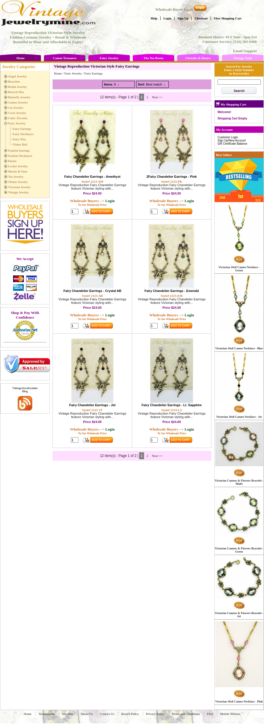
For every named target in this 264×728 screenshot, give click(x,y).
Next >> (157, 97)
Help (154, 18)
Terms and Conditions (186, 714)
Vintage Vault (242, 58)
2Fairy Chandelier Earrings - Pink (171, 176)
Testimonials (47, 714)
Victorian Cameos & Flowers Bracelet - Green (239, 550)
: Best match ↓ (152, 84)
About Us (86, 714)
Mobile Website (230, 714)
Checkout (201, 18)
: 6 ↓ (111, 84)
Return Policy (130, 714)
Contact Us (107, 714)
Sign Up (182, 18)
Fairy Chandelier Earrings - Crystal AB (92, 291)
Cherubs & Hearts (198, 58)
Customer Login (228, 137)
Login (168, 18)
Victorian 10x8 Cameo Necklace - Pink (239, 701)
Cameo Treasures (64, 58)
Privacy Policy (155, 714)
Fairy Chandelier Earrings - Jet (92, 405)
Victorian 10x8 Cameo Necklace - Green (239, 269)
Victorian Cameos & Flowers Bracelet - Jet (239, 614)
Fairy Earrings (93, 73)
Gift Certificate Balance (232, 143)
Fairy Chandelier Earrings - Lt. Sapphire (171, 405)
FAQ (210, 714)
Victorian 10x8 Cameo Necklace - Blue (239, 348)
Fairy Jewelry (109, 58)
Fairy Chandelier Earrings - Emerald (171, 291)
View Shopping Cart (228, 18)
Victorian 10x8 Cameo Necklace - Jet (239, 416)
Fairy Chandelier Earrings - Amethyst (92, 176)
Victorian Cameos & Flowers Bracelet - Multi (239, 482)
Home (20, 58)
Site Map (67, 714)
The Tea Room (153, 58)
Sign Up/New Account (232, 140)
